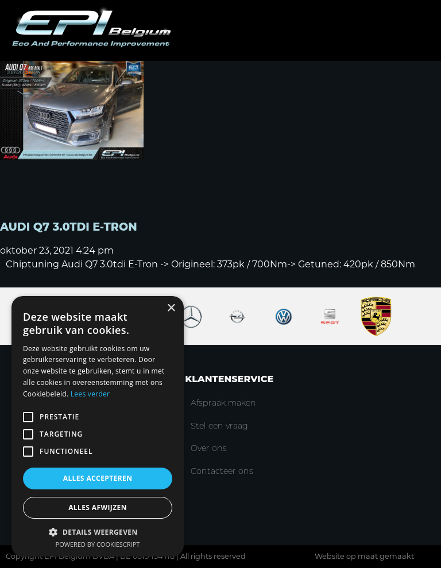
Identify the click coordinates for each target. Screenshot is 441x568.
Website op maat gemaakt (364, 556)
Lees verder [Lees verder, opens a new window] (90, 394)
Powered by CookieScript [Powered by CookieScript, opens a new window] (98, 544)
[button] (97, 531)
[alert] (97, 426)
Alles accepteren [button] (98, 478)
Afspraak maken (223, 403)
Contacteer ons (222, 471)
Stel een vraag (219, 426)
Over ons (209, 448)
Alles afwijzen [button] (97, 507)
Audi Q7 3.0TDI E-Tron (68, 227)
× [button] (171, 308)
